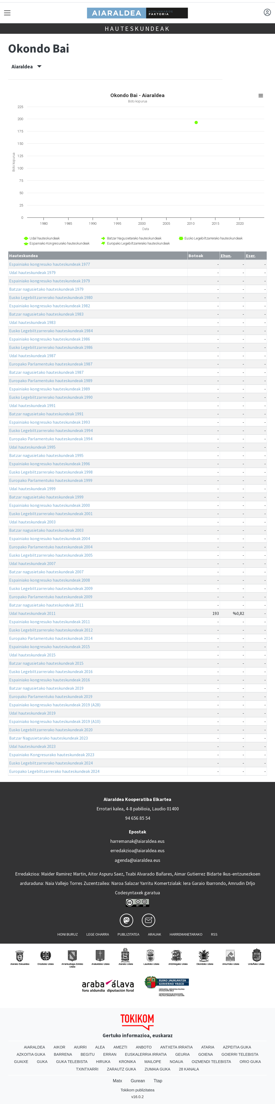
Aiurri (80, 1047)
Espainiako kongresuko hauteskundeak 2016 (49, 679)
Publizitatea (128, 934)
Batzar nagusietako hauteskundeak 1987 (46, 372)
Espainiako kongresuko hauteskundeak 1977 (49, 264)
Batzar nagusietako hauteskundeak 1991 (46, 413)
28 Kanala (189, 1069)
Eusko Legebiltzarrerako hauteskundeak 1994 (51, 430)
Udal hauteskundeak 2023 (32, 746)
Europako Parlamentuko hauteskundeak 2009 (50, 596)
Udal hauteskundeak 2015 (32, 655)
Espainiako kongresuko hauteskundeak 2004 (49, 538)
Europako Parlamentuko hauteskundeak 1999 (50, 480)
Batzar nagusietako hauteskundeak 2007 (46, 571)
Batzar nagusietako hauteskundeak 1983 (46, 314)
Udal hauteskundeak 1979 (32, 272)
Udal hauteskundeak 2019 (32, 713)
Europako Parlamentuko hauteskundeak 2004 (50, 546)
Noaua (176, 1061)
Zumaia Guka (157, 1069)
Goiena (205, 1054)
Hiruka (103, 1061)
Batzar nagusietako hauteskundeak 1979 (46, 289)
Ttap (158, 1081)
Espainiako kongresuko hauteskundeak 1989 (49, 389)
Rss (214, 934)
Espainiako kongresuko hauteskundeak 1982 (49, 305)
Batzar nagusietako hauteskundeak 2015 (46, 663)
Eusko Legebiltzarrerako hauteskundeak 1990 (51, 397)
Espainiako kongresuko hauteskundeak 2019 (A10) (54, 721)
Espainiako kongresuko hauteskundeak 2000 (49, 505)
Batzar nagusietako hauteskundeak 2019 (46, 688)
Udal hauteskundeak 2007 (32, 563)
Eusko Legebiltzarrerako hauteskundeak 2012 (51, 630)
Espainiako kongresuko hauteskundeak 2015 (49, 646)
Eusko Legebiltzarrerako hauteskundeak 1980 (51, 297)
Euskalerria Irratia (146, 1054)
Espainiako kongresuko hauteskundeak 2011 (49, 621)
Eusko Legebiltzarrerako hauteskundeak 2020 (51, 729)
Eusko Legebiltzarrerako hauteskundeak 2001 (51, 513)
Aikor (60, 1047)
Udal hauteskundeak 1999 (32, 488)
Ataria (207, 1047)
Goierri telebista (240, 1054)
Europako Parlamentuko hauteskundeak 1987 (50, 364)
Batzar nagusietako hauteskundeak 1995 (46, 455)
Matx (117, 1081)
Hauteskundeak (137, 28)
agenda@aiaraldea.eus (137, 860)
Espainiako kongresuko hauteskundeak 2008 (49, 580)
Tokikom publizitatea (137, 1090)
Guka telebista (72, 1061)
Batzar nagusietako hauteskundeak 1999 (46, 497)
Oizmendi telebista (211, 1061)
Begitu (88, 1054)
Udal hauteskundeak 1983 (32, 322)
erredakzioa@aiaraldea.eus (137, 851)
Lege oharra (97, 934)
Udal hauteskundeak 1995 (32, 447)
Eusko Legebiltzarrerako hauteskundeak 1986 (51, 347)
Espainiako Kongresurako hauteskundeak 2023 (51, 754)
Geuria (182, 1054)
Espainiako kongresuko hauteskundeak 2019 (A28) (54, 704)
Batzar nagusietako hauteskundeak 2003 (46, 530)
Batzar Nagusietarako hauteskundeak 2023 (48, 738)
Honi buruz (67, 934)
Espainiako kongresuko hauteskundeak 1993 (49, 422)
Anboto (144, 1047)
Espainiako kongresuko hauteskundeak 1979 (49, 280)
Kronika (127, 1061)
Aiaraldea (27, 66)
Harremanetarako (186, 934)
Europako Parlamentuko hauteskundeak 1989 (50, 380)
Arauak (154, 934)
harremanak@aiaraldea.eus (137, 841)
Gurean (138, 1081)
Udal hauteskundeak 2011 (32, 613)
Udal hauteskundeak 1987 (32, 355)
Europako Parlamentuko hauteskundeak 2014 (50, 638)
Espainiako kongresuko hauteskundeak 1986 (49, 339)
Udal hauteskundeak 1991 (32, 405)
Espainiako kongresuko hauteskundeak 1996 (49, 463)
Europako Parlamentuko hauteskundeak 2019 (50, 696)
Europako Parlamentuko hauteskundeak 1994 (50, 438)
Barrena (63, 1054)
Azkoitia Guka (31, 1054)
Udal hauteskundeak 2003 (32, 522)
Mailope (152, 1061)
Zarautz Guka (121, 1069)
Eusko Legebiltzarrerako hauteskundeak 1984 (51, 330)
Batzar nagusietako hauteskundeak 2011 (46, 605)
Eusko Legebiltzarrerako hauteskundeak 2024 (51, 763)
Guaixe (21, 1061)
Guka (42, 1061)
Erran (109, 1054)
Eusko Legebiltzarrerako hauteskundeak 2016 (51, 671)
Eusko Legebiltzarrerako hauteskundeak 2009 (51, 588)
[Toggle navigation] (7, 12)
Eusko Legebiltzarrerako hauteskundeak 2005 (51, 555)
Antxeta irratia (176, 1047)
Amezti (120, 1047)
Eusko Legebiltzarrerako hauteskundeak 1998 (51, 472)
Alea (100, 1047)
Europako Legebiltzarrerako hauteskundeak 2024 (54, 771)
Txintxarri (87, 1069)
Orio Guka (250, 1061)
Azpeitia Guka (237, 1047)
